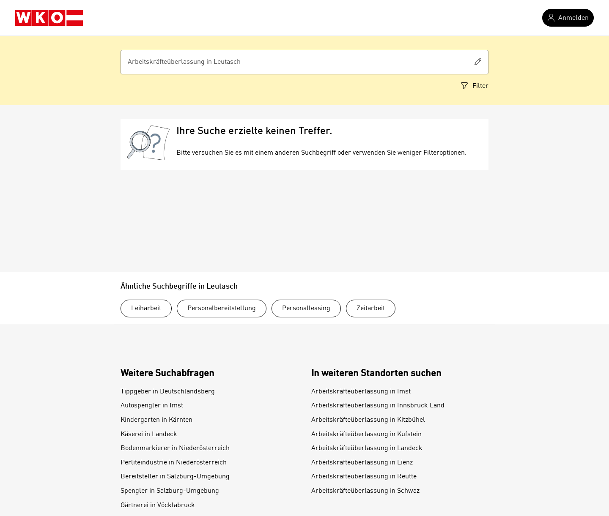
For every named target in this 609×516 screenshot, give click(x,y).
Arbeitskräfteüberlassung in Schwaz (365, 491)
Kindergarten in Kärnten (156, 420)
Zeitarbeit (371, 308)
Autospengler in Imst (152, 405)
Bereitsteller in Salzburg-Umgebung (175, 476)
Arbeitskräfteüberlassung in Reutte (364, 476)
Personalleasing (306, 308)
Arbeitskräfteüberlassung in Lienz (362, 462)
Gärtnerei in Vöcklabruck (158, 505)
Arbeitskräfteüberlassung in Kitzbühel (368, 420)
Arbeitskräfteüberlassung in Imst (361, 391)
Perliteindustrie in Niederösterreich (174, 462)
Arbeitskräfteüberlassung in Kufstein (366, 434)
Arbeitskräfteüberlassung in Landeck (366, 448)
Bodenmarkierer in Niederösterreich (175, 448)
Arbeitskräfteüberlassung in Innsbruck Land (377, 405)
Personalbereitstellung (221, 308)
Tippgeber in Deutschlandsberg (168, 391)
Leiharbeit (146, 308)
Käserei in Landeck (149, 434)
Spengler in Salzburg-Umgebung (170, 491)
